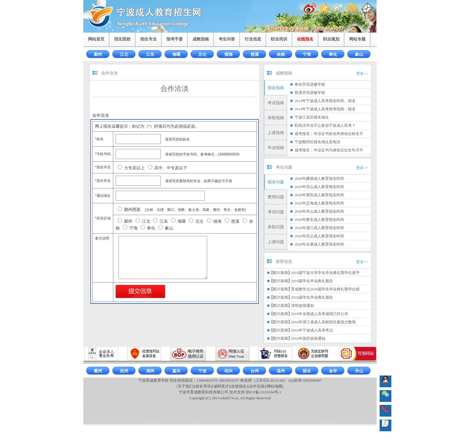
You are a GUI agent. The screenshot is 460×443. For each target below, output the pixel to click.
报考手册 (174, 39)
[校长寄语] (203, 386)
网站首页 (96, 39)
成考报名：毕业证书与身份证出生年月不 (329, 150)
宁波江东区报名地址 (312, 117)
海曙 (176, 54)
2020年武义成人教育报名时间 (319, 236)
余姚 (281, 54)
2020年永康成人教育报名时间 (319, 244)
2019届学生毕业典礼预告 (312, 281)
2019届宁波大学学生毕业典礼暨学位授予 (325, 272)
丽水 (307, 371)
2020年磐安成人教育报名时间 (319, 219)
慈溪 (255, 54)
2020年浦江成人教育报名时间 (319, 228)
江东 (150, 54)
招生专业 (148, 39)
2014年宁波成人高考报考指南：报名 (325, 109)
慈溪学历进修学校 (310, 92)
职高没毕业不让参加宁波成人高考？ (325, 125)
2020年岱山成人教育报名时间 (319, 187)
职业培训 (279, 39)
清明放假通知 (302, 305)
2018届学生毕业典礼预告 (312, 297)
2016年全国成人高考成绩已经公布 (319, 314)
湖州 (150, 371)
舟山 (359, 371)
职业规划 (331, 39)
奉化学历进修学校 (310, 84)
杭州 (124, 371)
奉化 (333, 54)
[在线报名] (239, 386)
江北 (124, 54)
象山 (359, 54)
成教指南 (200, 39)
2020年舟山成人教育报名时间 (319, 211)
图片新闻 (280, 272)
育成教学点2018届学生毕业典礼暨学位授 (325, 289)
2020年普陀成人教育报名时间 (319, 195)
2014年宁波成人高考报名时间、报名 (325, 101)
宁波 (202, 371)
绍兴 (228, 371)
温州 (281, 371)
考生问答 (227, 39)
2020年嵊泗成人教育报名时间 (319, 178)
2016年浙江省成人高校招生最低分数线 (323, 322)
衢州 (98, 371)
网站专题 (357, 39)
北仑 (202, 54)
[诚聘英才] (221, 386)
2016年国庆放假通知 (308, 338)
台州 (255, 371)
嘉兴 (176, 371)
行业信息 (253, 39)
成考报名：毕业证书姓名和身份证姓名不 (329, 133)
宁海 (307, 54)
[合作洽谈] (257, 386)
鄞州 (98, 54)
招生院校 (122, 39)
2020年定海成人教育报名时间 (319, 203)
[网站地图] (274, 386)
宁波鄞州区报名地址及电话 (317, 142)
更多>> (362, 73)
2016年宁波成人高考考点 (312, 330)
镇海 (228, 54)
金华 (333, 371)
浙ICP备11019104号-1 (263, 392)
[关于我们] (186, 386)
